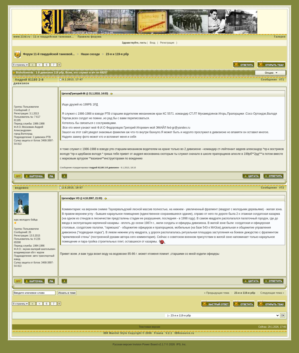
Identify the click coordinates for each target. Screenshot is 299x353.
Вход (152, 42)
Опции (269, 72)
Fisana (159, 333)
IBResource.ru (184, 333)
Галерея (280, 36)
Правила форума (89, 36)
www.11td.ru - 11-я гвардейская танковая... (43, 36)
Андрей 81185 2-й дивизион (28, 81)
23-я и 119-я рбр (117, 54)
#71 (281, 79)
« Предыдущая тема (216, 292)
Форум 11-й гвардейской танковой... (49, 54)
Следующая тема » (272, 292)
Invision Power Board (145, 344)
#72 (281, 187)
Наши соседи (90, 54)
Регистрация (167, 42)
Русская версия (122, 344)
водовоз (22, 188)
